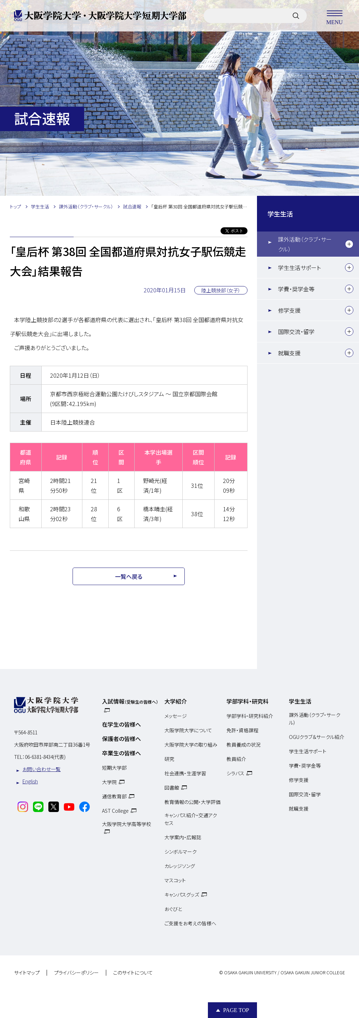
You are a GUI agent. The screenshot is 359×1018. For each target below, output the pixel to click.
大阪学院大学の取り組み (190, 744)
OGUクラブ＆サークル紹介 (316, 736)
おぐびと (173, 908)
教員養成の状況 (243, 744)
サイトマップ (27, 973)
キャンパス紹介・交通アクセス (190, 819)
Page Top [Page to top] (236, 1010)
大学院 (109, 781)
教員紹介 (236, 758)
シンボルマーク (180, 851)
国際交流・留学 (296, 331)
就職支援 (289, 353)
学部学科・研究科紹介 (249, 715)
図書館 (171, 787)
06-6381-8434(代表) (45, 756)
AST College (115, 810)
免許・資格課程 (242, 730)
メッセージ (175, 715)
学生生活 (280, 213)
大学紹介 (175, 701)
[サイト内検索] (296, 15)
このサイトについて (133, 973)
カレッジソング (179, 865)
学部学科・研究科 (247, 701)
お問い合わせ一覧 (41, 769)
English (30, 781)
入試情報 (130, 701)
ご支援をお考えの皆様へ (190, 923)
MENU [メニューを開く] (334, 15)
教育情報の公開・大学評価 (192, 801)
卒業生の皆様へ (121, 753)
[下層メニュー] (349, 244)
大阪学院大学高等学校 (126, 823)
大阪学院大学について (188, 730)
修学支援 (289, 310)
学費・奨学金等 (296, 289)
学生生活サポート (299, 267)
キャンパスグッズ (181, 894)
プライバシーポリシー (76, 973)
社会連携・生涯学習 (185, 773)
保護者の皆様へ (121, 738)
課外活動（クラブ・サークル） (305, 244)
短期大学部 (114, 767)
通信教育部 (114, 796)
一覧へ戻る (128, 576)
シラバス (235, 773)
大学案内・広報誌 (182, 837)
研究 (169, 758)
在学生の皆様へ (121, 724)
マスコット (175, 880)
